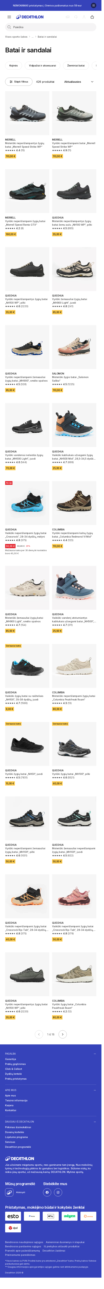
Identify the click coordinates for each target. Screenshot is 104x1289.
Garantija (10, 1059)
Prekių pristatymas (16, 1078)
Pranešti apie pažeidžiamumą (22, 1250)
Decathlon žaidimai (54, 1250)
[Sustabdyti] (93, 5)
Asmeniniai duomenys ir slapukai (65, 1242)
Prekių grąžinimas (15, 1064)
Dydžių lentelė (13, 1073)
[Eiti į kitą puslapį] (63, 1034)
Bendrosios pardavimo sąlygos (23, 1246)
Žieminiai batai (76, 65)
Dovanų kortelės (14, 1132)
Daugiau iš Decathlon (19, 1121)
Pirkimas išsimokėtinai (18, 1127)
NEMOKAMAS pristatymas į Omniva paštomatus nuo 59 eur (47, 5)
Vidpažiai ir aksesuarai (42, 65)
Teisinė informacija (16, 1100)
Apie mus (10, 1090)
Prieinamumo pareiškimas (20, 1254)
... (33, 36)
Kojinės (13, 65)
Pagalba (10, 1053)
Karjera (9, 1105)
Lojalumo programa (16, 1137)
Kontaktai (10, 1110)
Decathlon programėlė (18, 1146)
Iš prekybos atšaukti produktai (62, 1246)
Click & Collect (13, 1068)
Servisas (10, 1142)
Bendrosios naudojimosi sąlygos (24, 1242)
